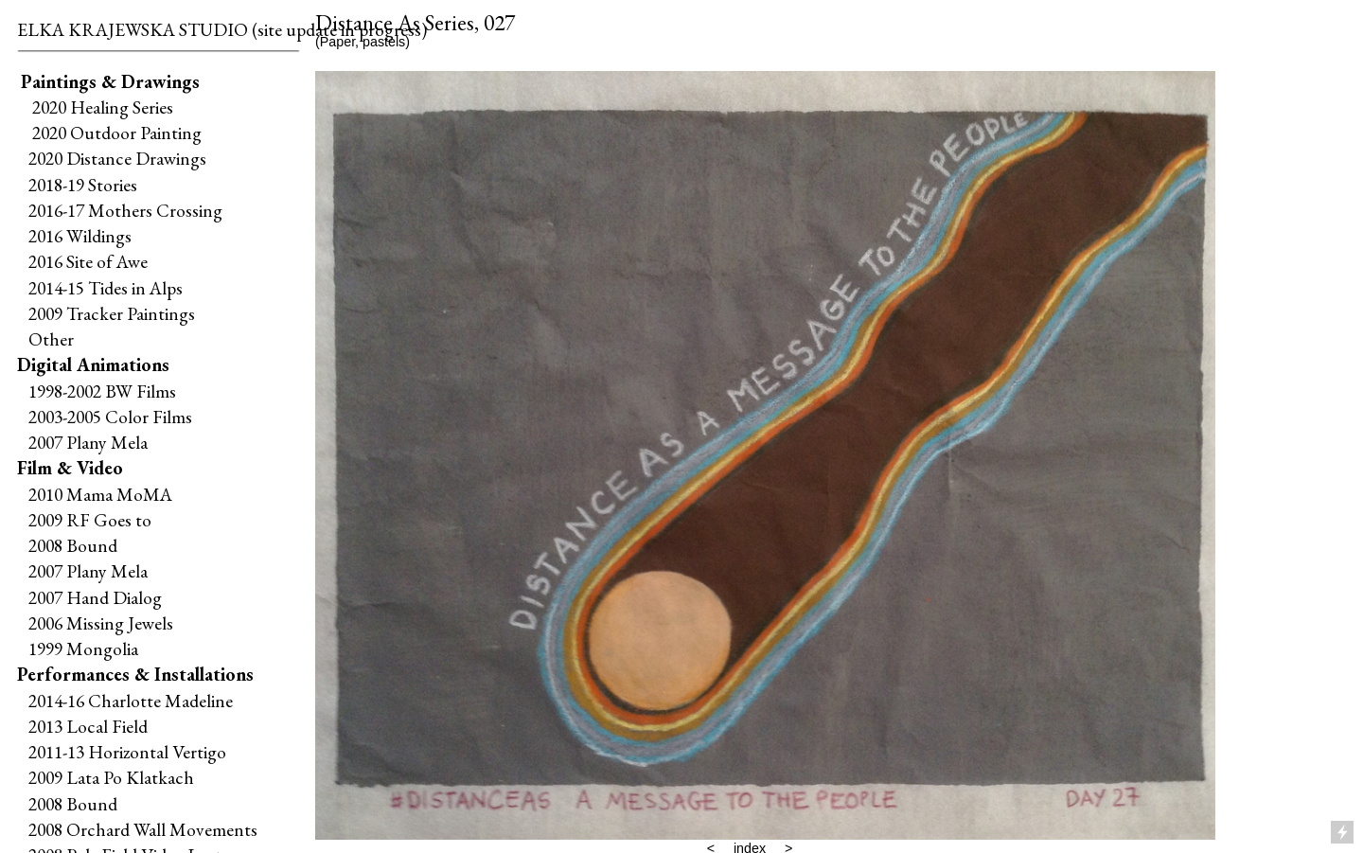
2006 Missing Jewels (100, 623)
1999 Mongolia (83, 648)
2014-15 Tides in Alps (105, 287)
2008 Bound (72, 545)
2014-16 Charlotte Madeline (130, 700)
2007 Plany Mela (88, 442)
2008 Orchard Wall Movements (142, 829)
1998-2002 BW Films (102, 391)
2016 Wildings (80, 235)
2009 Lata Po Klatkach (111, 777)
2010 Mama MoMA (100, 494)
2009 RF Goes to (89, 519)
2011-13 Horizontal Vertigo (127, 751)
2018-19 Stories (82, 184)
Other (51, 339)
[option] (765, 455)
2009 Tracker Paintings (106, 313)
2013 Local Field (88, 726)
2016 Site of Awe (88, 261)
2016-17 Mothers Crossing (125, 210)
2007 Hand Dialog (95, 597)
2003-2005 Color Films (110, 416)
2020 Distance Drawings (117, 158)
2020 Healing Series (102, 107)
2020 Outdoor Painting (113, 132)
